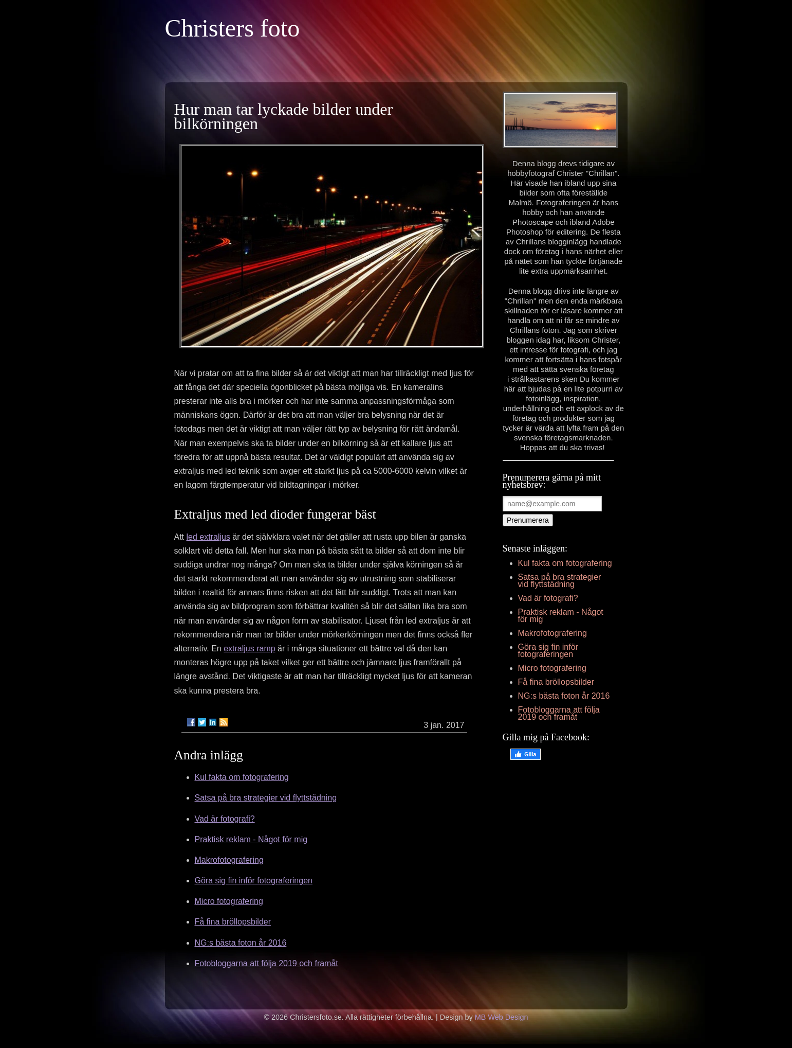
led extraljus (208, 536)
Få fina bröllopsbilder (233, 921)
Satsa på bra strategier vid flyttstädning (266, 797)
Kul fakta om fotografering (242, 777)
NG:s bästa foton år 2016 (241, 942)
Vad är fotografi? (225, 818)
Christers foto (232, 28)
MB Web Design (501, 1017)
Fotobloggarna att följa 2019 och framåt (266, 963)
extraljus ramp (249, 648)
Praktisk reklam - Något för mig (251, 839)
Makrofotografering (229, 860)
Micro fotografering (229, 901)
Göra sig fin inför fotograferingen (253, 880)
